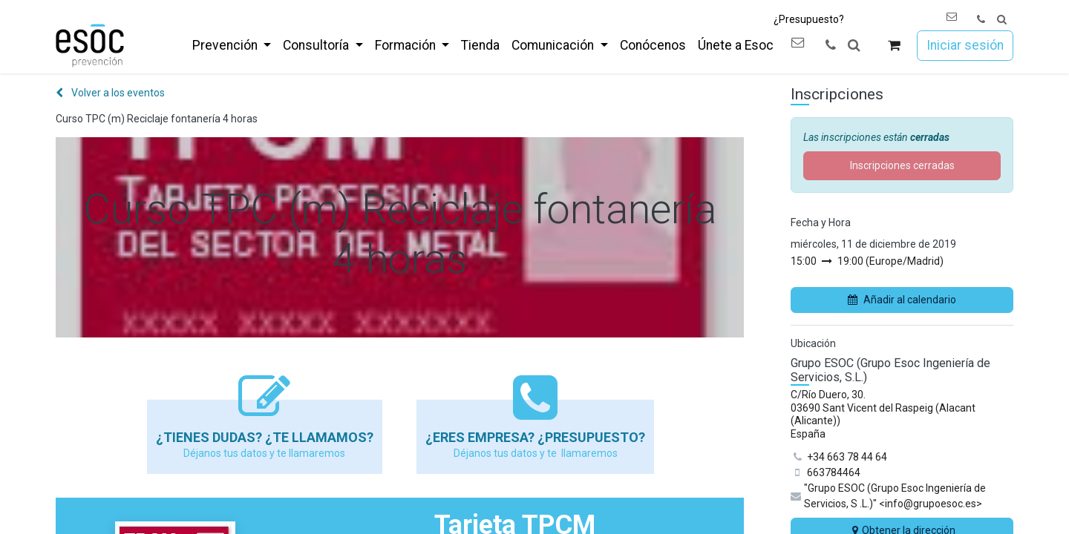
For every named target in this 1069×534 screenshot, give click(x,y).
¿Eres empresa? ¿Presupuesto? (535, 437)
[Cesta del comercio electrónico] (894, 45)
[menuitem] (231, 45)
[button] (1002, 19)
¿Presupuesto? (809, 19)
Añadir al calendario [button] (902, 300)
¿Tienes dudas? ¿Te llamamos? (264, 437)
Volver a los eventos (110, 93)
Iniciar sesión (965, 45)
